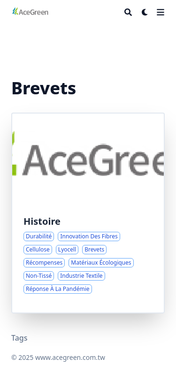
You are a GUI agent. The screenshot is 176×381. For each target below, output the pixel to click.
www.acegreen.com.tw (70, 357)
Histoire (42, 221)
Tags (19, 338)
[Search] (128, 12)
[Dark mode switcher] (145, 12)
